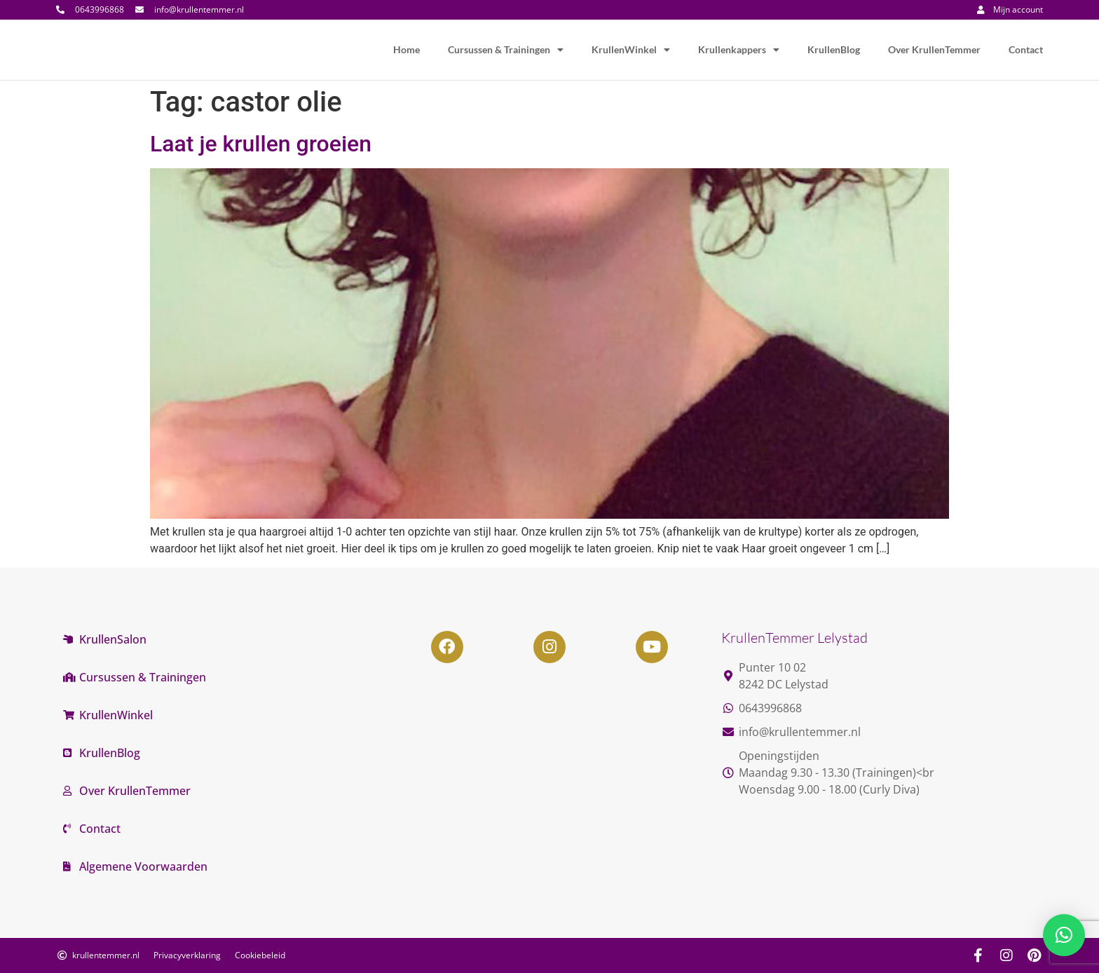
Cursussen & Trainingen (506, 50)
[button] (1064, 935)
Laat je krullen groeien (260, 143)
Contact (1026, 49)
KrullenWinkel (631, 50)
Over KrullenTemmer (934, 49)
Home (406, 49)
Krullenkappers (738, 50)
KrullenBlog (833, 49)
